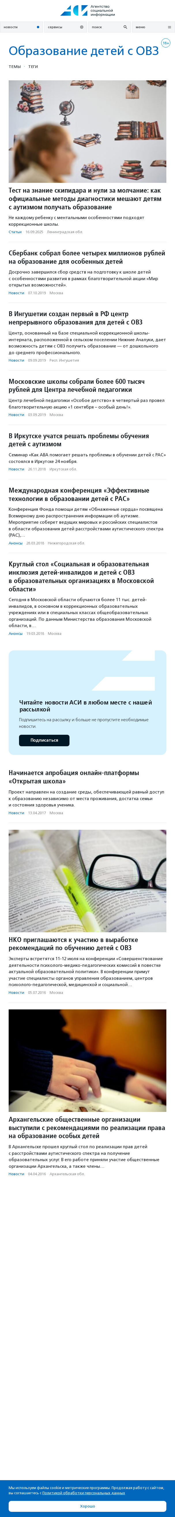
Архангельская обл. (67, 1174)
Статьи (15, 232)
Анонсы (15, 543)
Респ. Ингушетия (64, 360)
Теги (33, 66)
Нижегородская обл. (66, 543)
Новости (16, 293)
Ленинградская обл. (65, 232)
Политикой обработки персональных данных (83, 1493)
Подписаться (44, 740)
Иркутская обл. (63, 469)
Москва (56, 293)
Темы (15, 66)
